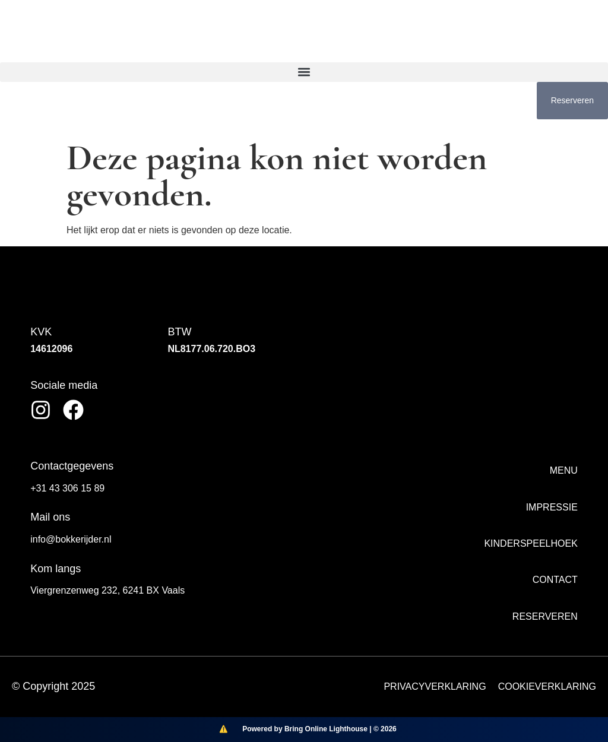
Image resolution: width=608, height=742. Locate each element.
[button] (304, 72)
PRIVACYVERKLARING (435, 686)
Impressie (552, 507)
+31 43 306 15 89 (67, 488)
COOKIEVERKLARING (547, 686)
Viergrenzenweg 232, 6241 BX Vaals (107, 590)
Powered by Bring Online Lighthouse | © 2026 (319, 729)
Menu (564, 470)
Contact (555, 580)
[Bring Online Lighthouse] (223, 729)
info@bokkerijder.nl (70, 539)
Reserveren (545, 616)
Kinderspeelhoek (530, 543)
